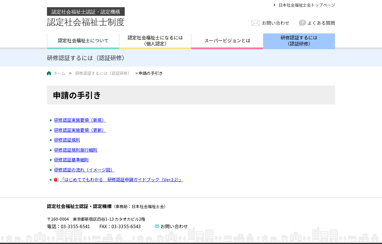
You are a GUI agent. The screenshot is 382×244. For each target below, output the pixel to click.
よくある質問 (321, 22)
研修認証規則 (67, 140)
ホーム (59, 73)
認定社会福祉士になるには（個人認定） (155, 40)
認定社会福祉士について (83, 40)
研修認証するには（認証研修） (299, 40)
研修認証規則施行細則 (75, 150)
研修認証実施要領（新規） (80, 120)
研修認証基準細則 (71, 160)
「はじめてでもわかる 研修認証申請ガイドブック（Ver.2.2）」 (121, 179)
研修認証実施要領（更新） (80, 130)
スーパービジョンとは (227, 40)
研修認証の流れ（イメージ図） (84, 170)
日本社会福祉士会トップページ (307, 5)
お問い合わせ (276, 22)
